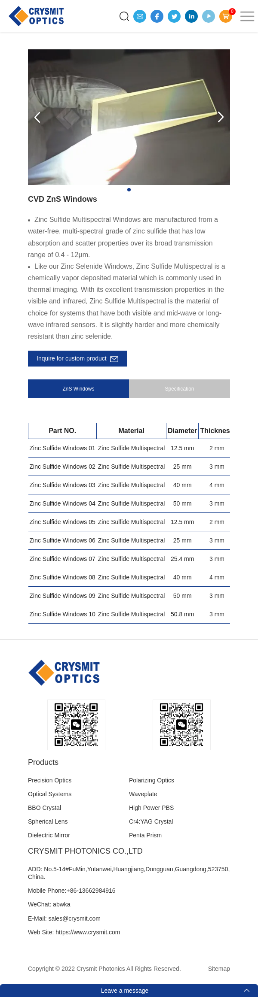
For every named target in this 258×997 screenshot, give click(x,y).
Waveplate (143, 794)
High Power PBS (151, 807)
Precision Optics (49, 780)
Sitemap (219, 968)
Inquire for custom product (77, 358)
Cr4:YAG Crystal (151, 821)
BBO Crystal (44, 807)
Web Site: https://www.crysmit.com (74, 932)
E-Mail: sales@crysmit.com (64, 918)
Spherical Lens (48, 821)
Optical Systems (49, 794)
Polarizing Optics (151, 780)
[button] (37, 117)
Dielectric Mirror (49, 835)
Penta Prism (145, 835)
